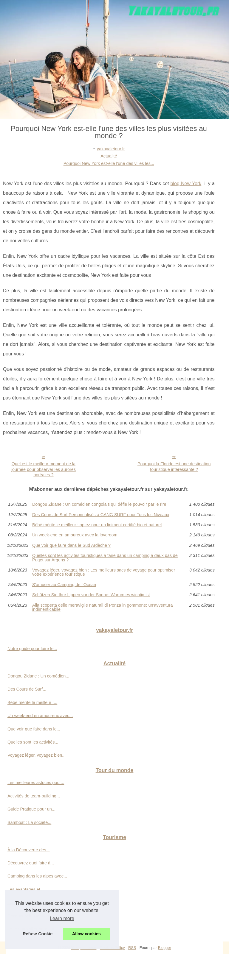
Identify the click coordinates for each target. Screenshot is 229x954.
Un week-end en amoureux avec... (40, 715)
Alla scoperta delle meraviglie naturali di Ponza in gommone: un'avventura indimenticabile (102, 607)
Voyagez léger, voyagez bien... (36, 755)
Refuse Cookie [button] (37, 933)
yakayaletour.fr (111, 148)
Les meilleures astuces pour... (35, 782)
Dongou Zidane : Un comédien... (38, 676)
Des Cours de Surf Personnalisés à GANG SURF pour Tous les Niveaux (100, 515)
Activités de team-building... (33, 796)
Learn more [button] (62, 918)
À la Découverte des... (28, 849)
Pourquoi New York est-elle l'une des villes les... (109, 163)
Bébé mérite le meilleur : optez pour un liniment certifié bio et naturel (97, 525)
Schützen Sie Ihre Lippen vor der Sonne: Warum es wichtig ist (91, 595)
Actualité (108, 156)
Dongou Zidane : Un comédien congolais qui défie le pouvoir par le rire (99, 504)
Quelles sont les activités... (32, 742)
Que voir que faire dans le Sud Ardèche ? (71, 545)
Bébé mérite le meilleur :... (32, 702)
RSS (132, 947)
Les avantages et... (25, 889)
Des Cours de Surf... (26, 689)
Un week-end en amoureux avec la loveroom (74, 535)
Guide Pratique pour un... (31, 809)
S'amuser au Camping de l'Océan (64, 585)
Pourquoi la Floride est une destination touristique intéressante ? (174, 466)
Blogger (164, 947)
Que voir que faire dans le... (33, 729)
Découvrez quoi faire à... (30, 863)
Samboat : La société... (29, 822)
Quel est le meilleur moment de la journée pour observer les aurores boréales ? (43, 469)
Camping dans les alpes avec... (37, 876)
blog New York (186, 183)
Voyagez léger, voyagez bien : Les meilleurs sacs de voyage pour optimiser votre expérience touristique (103, 572)
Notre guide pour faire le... (32, 648)
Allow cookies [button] (86, 933)
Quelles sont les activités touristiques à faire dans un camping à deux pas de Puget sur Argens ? (105, 557)
